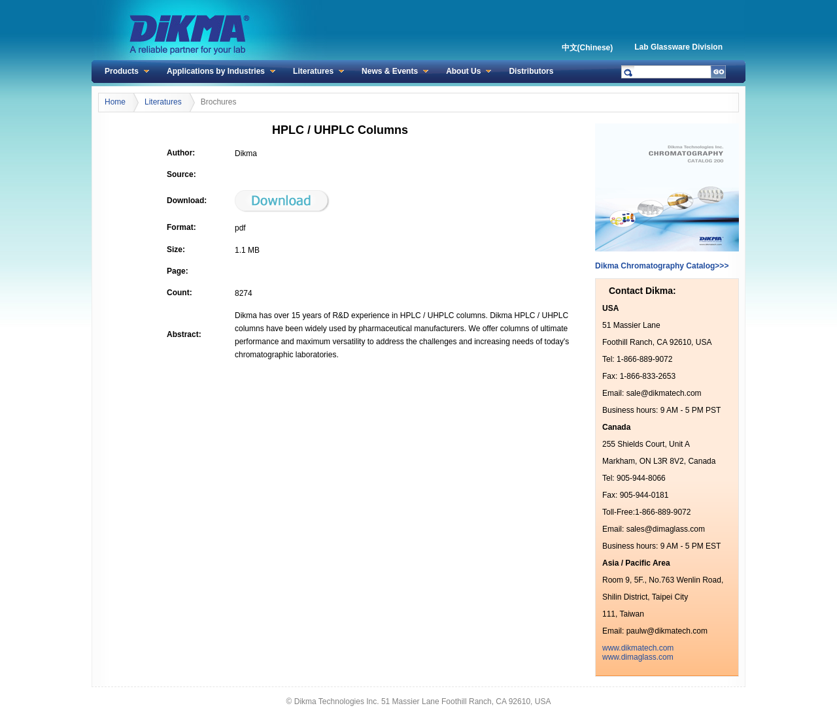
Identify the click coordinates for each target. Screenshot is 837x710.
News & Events (390, 71)
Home (115, 101)
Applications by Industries (216, 71)
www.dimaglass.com (638, 657)
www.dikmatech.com (638, 648)
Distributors (531, 71)
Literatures (313, 71)
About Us (463, 71)
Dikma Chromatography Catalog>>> (661, 265)
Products (122, 71)
